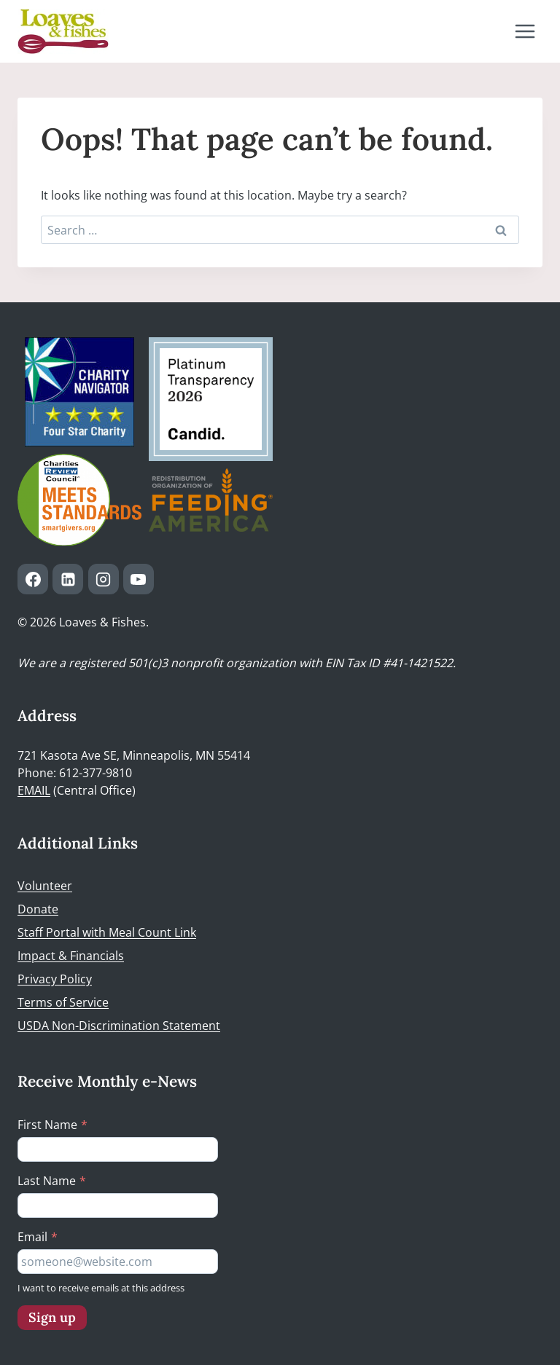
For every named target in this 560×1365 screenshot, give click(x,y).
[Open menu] (524, 31)
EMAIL (34, 790)
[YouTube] (138, 579)
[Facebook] (33, 579)
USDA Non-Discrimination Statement (119, 1026)
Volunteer (45, 886)
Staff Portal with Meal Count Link (107, 932)
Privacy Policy (55, 979)
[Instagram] (103, 579)
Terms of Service (63, 1002)
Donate (38, 909)
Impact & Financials (71, 956)
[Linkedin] (67, 579)
